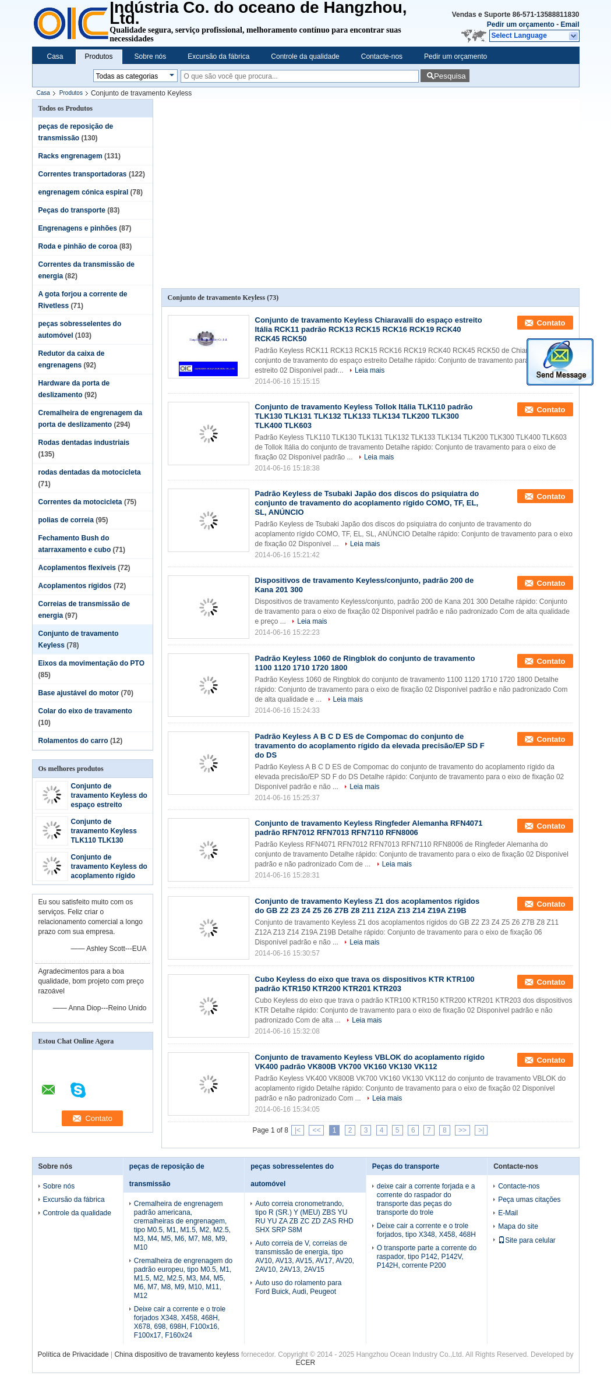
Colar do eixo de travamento (85, 711)
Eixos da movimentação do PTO (91, 663)
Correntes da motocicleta (80, 502)
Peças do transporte (71, 210)
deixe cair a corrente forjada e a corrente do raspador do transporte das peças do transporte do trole (426, 1199)
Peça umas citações (529, 1199)
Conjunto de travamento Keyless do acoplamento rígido (109, 866)
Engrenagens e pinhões (77, 228)
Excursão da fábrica (218, 56)
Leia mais (369, 370)
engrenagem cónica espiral (83, 192)
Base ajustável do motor (78, 693)
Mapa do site (518, 1226)
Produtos (99, 56)
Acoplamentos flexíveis (77, 568)
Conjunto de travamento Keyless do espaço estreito (109, 795)
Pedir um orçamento (521, 24)
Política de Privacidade (73, 1354)
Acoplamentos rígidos (75, 586)
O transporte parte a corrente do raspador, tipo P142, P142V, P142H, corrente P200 (426, 1256)
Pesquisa (450, 76)
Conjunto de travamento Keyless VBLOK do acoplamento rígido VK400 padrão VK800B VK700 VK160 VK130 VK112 (370, 1062)
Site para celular (527, 1240)
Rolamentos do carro (73, 741)
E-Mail (508, 1213)
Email (569, 24)
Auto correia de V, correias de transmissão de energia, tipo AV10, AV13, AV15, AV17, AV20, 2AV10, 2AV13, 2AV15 (304, 1256)
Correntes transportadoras (82, 174)
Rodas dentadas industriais (84, 442)
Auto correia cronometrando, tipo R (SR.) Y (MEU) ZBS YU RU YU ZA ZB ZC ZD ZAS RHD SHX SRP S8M (304, 1217)
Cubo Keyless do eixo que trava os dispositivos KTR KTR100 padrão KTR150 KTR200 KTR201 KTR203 (365, 984)
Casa (55, 56)
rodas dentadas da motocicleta (89, 472)
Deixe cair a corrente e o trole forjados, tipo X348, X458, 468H (426, 1230)
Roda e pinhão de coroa (78, 246)
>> (462, 1130)
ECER (305, 1363)
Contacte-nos (381, 56)
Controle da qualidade (305, 56)
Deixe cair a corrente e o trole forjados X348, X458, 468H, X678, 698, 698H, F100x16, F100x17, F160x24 (179, 1322)
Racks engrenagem (70, 156)
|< (298, 1130)
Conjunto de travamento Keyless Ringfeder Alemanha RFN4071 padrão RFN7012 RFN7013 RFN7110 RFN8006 (369, 828)
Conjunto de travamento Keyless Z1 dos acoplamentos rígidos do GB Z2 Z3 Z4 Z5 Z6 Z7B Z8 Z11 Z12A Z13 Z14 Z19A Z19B (367, 906)
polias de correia (66, 520)
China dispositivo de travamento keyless (176, 1354)
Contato (550, 323)
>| (481, 1130)
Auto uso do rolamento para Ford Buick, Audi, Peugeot (298, 1287)
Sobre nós (151, 56)
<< (316, 1130)
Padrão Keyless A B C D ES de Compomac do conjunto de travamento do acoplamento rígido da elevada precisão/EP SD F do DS (370, 745)
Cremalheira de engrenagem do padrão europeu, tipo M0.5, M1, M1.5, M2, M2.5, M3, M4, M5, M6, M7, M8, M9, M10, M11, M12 (183, 1278)
